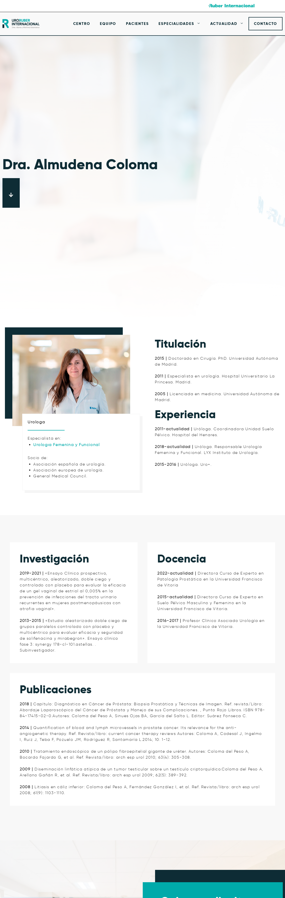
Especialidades (182, 24)
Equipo (108, 23)
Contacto (265, 23)
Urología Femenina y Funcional (66, 444)
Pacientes (137, 23)
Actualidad (229, 24)
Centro (81, 23)
